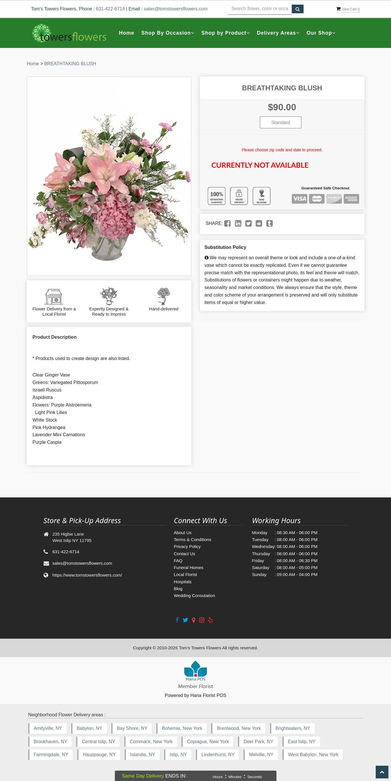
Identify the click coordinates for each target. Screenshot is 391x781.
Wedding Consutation (194, 595)
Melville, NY (261, 754)
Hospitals (183, 581)
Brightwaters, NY (293, 728)
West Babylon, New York (313, 754)
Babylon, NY (89, 728)
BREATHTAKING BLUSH (70, 63)
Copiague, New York (208, 741)
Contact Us (184, 553)
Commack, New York (151, 741)
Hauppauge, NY (99, 754)
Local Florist (185, 574)
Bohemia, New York (182, 728)
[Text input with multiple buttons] (260, 9)
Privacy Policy (187, 546)
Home (126, 33)
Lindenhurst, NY (218, 754)
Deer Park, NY (258, 741)
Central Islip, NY (98, 741)
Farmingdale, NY (51, 754)
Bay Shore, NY (132, 728)
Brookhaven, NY (51, 741)
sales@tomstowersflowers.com (176, 8)
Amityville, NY (48, 728)
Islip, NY (178, 754)
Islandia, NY (142, 754)
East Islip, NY (302, 741)
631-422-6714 (110, 8)
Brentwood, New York (239, 728)
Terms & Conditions (192, 539)
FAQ (178, 560)
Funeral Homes (188, 567)
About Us (183, 532)
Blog (178, 588)
